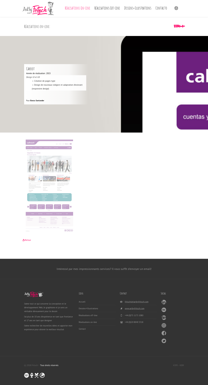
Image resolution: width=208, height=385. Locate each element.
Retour (28, 240)
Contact (82, 329)
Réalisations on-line (77, 8)
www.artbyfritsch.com (134, 308)
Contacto (161, 8)
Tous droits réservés (49, 365)
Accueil (82, 301)
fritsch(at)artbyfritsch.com (136, 301)
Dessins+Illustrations (137, 8)
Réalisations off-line (107, 8)
